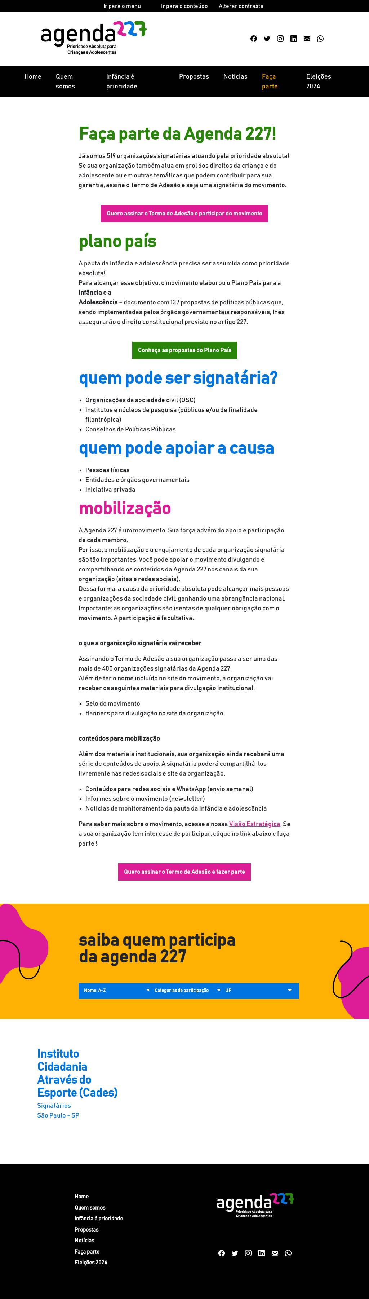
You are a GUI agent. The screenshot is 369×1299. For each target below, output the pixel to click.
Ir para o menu (122, 6)
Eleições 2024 (318, 82)
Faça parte (270, 82)
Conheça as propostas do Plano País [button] (184, 350)
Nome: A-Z (95, 990)
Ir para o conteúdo (184, 6)
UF (228, 990)
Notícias (235, 77)
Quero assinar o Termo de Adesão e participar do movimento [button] (184, 213)
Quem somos (65, 82)
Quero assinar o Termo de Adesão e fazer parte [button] (184, 872)
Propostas (194, 77)
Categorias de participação (182, 990)
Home (33, 77)
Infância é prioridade (121, 82)
